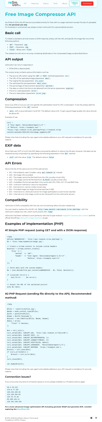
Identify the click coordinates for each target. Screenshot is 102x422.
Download (87, 3)
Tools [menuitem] (55, 3)
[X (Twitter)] (91, 418)
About (26, 418)
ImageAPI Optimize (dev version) (75, 216)
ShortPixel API (23, 409)
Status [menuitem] (45, 3)
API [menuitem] (25, 3)
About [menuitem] (64, 3)
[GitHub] (96, 418)
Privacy (23, 420)
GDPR (16, 420)
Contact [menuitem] (75, 3)
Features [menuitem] (34, 3)
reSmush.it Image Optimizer (31, 218)
